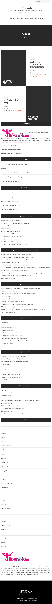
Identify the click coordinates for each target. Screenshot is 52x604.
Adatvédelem (39, 18)
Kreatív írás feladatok (6, 372)
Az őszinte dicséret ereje (13, 101)
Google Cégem (4, 390)
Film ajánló (3, 458)
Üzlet (2, 429)
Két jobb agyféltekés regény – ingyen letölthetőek (13, 356)
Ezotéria (3, 450)
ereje (31, 76)
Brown (39, 74)
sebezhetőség (35, 76)
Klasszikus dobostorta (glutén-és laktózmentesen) (14, 244)
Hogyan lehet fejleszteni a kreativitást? (11, 377)
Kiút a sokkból (4, 322)
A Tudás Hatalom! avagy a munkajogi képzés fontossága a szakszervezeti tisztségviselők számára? (25, 267)
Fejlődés (3, 454)
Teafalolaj (3, 168)
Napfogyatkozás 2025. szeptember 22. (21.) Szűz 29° (14, 301)
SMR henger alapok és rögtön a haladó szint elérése (14, 307)
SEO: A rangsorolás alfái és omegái (9, 406)
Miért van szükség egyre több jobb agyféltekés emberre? (15, 359)
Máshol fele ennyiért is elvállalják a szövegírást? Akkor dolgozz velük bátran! (20, 400)
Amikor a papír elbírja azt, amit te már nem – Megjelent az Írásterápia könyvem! (21, 288)
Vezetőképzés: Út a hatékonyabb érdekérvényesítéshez (14, 270)
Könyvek (3, 479)
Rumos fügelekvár (5, 228)
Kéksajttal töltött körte (7, 226)
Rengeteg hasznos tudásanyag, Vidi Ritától (12, 153)
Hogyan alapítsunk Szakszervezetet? (10, 262)
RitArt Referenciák (5, 525)
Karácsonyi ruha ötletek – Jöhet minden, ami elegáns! (14, 164)
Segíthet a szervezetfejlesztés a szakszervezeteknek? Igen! (16, 254)
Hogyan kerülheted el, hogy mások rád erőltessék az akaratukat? (17, 304)
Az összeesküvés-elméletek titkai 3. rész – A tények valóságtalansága (18, 293)
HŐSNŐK (26, 7)
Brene (36, 74)
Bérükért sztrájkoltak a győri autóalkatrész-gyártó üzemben (16, 275)
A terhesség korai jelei (15, 193)
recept (2, 517)
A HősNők (20, 18)
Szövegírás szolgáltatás (7, 392)
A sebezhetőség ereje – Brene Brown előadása (37, 64)
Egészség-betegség (6, 445)
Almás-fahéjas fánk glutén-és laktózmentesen (12, 241)
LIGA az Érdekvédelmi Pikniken (8, 278)
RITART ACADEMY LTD (17, 566)
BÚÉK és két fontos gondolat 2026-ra (10, 291)
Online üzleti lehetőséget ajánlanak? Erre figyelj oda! (14, 340)
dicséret (16, 110)
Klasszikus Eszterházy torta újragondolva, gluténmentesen (16, 223)
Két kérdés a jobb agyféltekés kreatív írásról (12, 335)
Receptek (3, 521)
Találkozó (3, 529)
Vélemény (3, 546)
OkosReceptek (26, 216)
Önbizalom (3, 433)
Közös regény (4, 487)
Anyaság (3, 424)
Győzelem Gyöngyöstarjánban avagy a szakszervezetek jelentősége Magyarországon (22, 273)
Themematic (33, 600)
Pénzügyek (3, 504)
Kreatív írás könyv (5, 364)
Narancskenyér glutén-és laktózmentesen (11, 236)
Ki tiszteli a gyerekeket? (7, 343)
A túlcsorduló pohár (6, 296)
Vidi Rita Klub (26, 22)
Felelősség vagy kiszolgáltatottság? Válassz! (12, 333)
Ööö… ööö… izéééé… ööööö (8, 299)
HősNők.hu (3, 197)
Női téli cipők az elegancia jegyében (10, 181)
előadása (44, 74)
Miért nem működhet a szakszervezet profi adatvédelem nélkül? (17, 260)
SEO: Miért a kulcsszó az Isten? (8, 398)
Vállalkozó (3, 542)
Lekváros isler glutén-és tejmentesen (10, 220)
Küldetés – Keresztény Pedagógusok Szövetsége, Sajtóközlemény (17, 257)
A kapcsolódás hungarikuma (8, 312)
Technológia (4, 534)
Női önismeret (4, 500)
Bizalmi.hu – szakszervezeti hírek (26, 250)
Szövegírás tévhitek (6, 395)
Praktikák (3, 513)
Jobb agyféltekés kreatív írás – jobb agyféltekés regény (14, 361)
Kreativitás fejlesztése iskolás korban (10, 374)
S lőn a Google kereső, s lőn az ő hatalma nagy (12, 408)
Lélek (2, 492)
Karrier (2, 475)
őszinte (12, 110)
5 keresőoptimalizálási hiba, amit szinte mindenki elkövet (15, 414)
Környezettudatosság (6, 483)
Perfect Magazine (24, 600)
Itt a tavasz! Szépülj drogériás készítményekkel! (13, 177)
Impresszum (29, 18)
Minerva (3, 496)
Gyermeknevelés (5, 462)
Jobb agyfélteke (5, 471)
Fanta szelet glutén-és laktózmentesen (11, 234)
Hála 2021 (3, 346)
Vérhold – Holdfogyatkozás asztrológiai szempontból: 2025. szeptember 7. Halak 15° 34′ (23, 309)
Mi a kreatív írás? (5, 366)
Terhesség (3, 538)
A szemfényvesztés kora (7, 330)
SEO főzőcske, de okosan (7, 411)
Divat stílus (3, 441)
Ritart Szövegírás (26, 386)
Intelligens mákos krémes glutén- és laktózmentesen (14, 239)
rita (32, 72)
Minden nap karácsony (6, 327)
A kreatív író (4, 380)
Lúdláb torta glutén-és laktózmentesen (11, 231)
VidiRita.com (27, 318)
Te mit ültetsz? (4, 325)
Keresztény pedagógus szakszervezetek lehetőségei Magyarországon (18, 265)
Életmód (32, 59)
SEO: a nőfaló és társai (6, 403)
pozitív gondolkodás (6, 508)
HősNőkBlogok (4, 466)
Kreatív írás (26, 352)
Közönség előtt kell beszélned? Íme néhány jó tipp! (14, 338)
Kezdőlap (12, 18)
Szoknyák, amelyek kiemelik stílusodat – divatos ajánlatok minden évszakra (20, 172)
